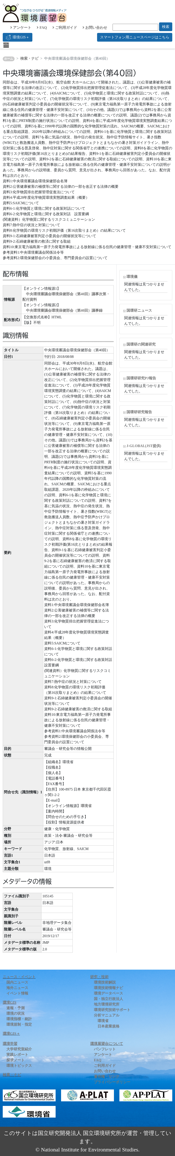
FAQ (42, 28)
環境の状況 (15, 1013)
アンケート (20, 28)
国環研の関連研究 (141, 344)
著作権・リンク (106, 1076)
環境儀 (131, 277)
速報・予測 (15, 1008)
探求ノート (15, 1060)
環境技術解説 (105, 982)
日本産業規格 (108, 1026)
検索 (165, 27)
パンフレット (105, 1049)
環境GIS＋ (17, 37)
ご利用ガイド (64, 28)
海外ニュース (17, 988)
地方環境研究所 (106, 1004)
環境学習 (10, 1044)
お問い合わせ (94, 28)
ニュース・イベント (19, 977)
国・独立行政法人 (108, 999)
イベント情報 (17, 993)
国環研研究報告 (139, 412)
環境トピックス (19, 1065)
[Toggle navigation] (6, 45)
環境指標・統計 (19, 1019)
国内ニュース (17, 982)
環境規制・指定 (19, 1024)
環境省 (86, 806)
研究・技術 (99, 977)
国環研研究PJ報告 (141, 378)
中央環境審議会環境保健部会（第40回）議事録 (64, 310)
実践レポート (17, 1055)
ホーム (8, 58)
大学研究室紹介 (19, 1049)
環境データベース (108, 993)
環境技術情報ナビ (108, 988)
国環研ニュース (139, 310)
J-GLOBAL (143, 446)
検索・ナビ (29, 58)
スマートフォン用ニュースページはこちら (134, 37)
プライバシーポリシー (112, 1082)
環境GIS (9, 1002)
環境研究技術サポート (112, 1010)
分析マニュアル (106, 1015)
